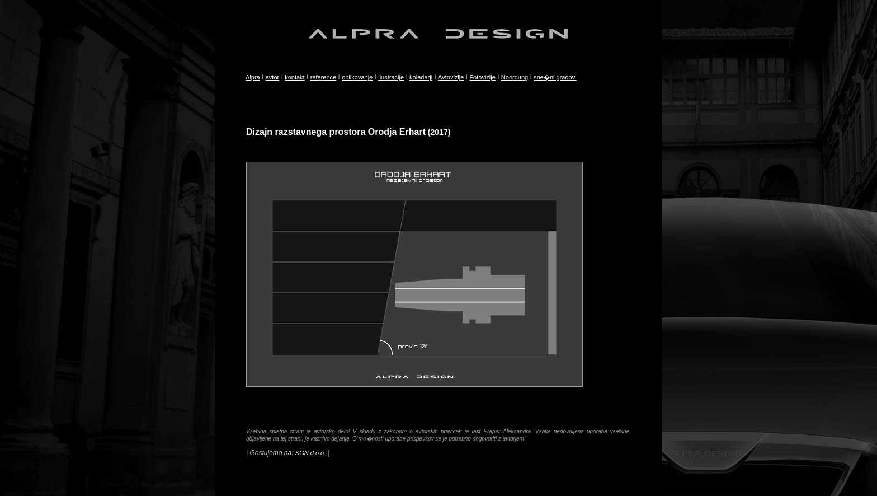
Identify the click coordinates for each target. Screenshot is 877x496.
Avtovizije (451, 77)
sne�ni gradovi (555, 77)
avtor (272, 77)
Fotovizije (482, 77)
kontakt (294, 77)
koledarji (420, 77)
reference (323, 77)
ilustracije (391, 77)
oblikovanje (357, 77)
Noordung (514, 77)
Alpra (253, 77)
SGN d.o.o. (310, 453)
